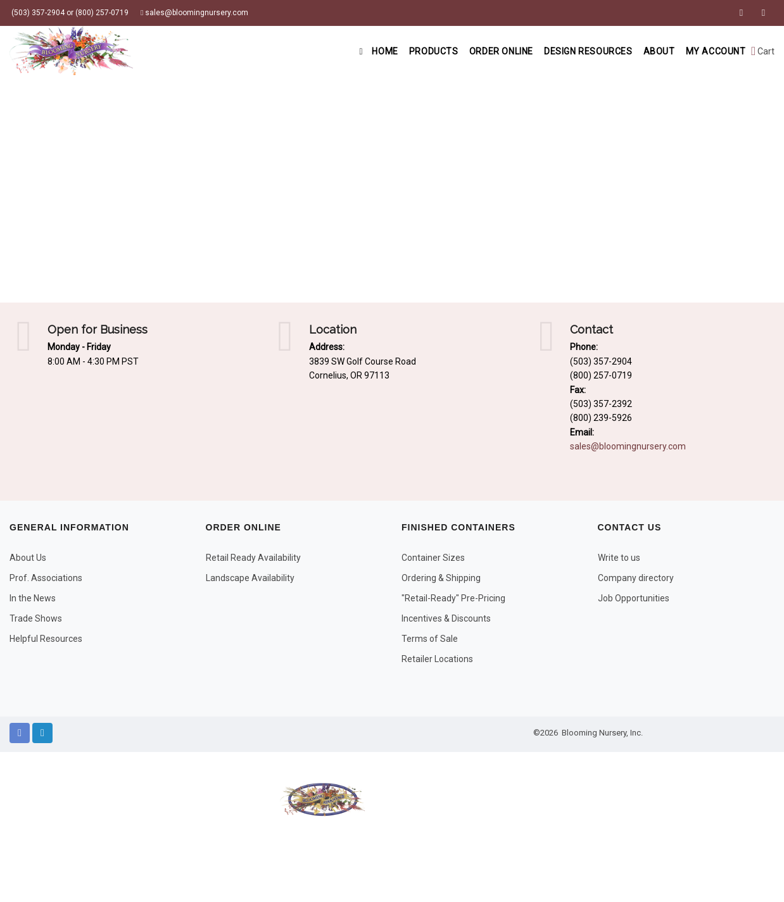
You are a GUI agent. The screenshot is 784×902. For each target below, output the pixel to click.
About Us (27, 558)
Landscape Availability (250, 578)
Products (414, 51)
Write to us (619, 558)
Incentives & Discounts (446, 618)
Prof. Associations (45, 578)
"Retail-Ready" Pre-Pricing (453, 598)
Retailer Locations (437, 659)
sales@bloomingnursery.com (194, 12)
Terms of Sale (429, 639)
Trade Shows (35, 618)
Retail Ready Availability (253, 558)
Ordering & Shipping (441, 578)
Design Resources (577, 51)
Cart (763, 51)
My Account (713, 51)
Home (354, 51)
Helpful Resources (45, 639)
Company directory (636, 578)
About (652, 51)
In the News (32, 598)
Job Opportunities (633, 598)
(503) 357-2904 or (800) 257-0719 (69, 12)
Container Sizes (433, 558)
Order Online (485, 51)
